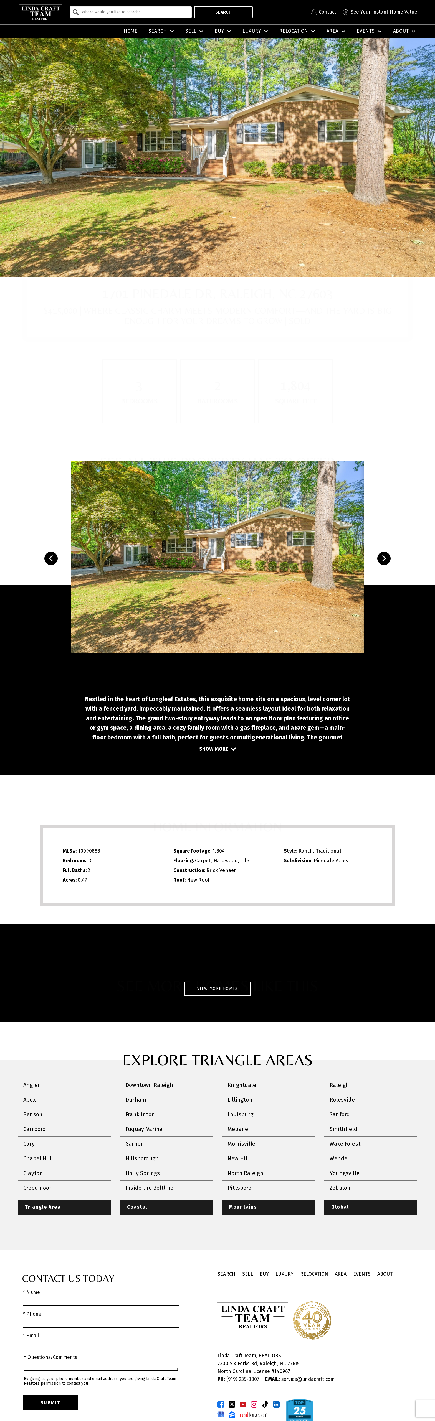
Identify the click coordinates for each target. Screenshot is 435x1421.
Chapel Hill (37, 1158)
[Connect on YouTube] (243, 1404)
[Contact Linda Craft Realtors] (323, 12)
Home (131, 31)
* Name (31, 1292)
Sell (247, 1274)
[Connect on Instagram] (254, 1404)
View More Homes (217, 988)
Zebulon (340, 1187)
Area (341, 1274)
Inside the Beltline (149, 1187)
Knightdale (241, 1085)
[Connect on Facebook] (221, 1404)
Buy (264, 1274)
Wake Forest (345, 1143)
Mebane (237, 1129)
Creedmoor (37, 1187)
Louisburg (240, 1114)
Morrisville (241, 1143)
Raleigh (339, 1085)
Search (223, 12)
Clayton (33, 1173)
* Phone (32, 1314)
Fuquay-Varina (144, 1129)
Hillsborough (142, 1158)
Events (362, 1274)
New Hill (238, 1158)
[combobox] (131, 12)
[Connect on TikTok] (265, 1404)
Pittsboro (239, 1187)
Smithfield (343, 1129)
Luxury (284, 1274)
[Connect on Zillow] (232, 1414)
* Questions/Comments (50, 1358)
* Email (31, 1336)
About (385, 1274)
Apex (29, 1099)
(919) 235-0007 (239, 1379)
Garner (134, 1143)
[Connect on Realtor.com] (253, 1414)
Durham (135, 1099)
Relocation (314, 1274)
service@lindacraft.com (300, 1379)
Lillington (239, 1099)
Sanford (340, 1114)
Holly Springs (142, 1173)
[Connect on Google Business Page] (221, 1414)
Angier (31, 1085)
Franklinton (140, 1114)
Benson (32, 1114)
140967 (282, 1371)
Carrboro (34, 1129)
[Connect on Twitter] (232, 1404)
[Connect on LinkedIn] (276, 1404)
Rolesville (342, 1099)
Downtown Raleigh (149, 1085)
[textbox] (134, 12)
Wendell (340, 1158)
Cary (29, 1143)
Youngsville (345, 1173)
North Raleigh (245, 1173)
